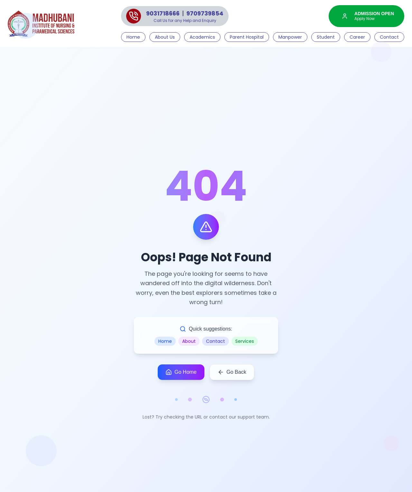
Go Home (180, 372)
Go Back (232, 372)
